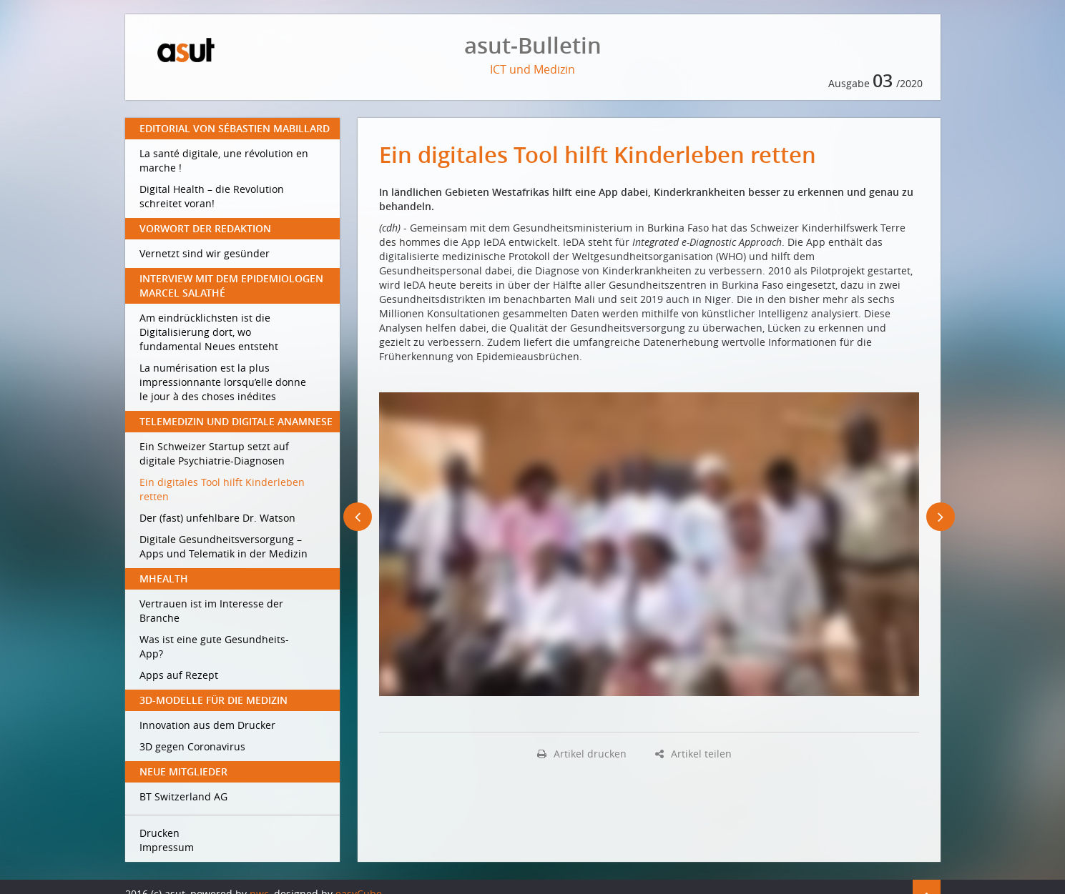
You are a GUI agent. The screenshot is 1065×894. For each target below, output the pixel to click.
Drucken (159, 833)
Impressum (166, 847)
